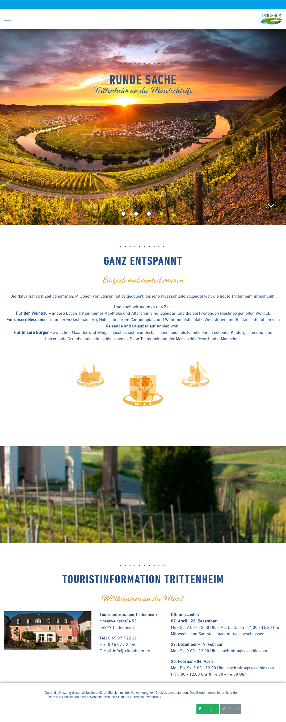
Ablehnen (231, 709)
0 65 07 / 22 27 (122, 637)
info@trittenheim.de (131, 650)
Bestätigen (208, 709)
